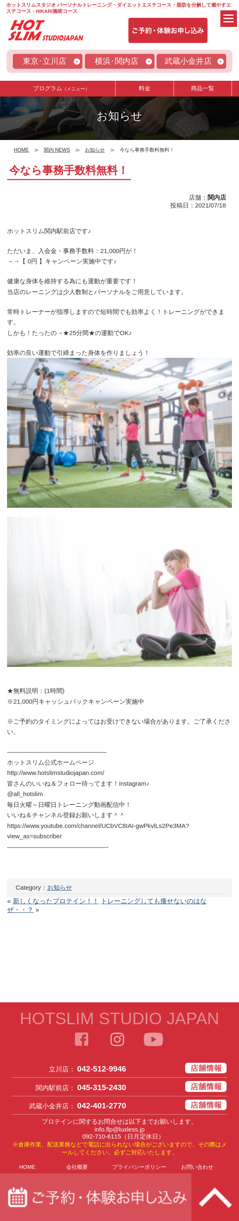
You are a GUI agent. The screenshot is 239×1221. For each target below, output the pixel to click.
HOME (27, 1167)
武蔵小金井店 (188, 61)
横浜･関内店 (116, 61)
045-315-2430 (101, 1087)
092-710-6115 (101, 1136)
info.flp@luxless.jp (119, 1129)
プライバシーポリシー (139, 1167)
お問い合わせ (197, 1167)
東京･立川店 (44, 61)
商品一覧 (202, 88)
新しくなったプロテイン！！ (56, 901)
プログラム (61, 88)
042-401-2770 (101, 1105)
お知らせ (59, 887)
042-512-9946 (101, 1068)
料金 (144, 88)
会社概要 (77, 1167)
